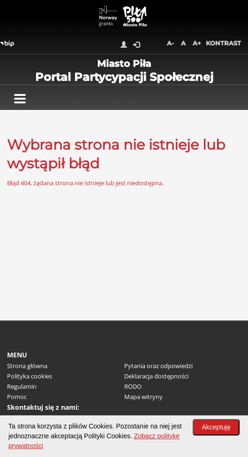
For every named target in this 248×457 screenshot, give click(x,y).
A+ (197, 43)
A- (170, 43)
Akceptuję (216, 427)
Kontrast (223, 43)
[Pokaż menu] (20, 98)
